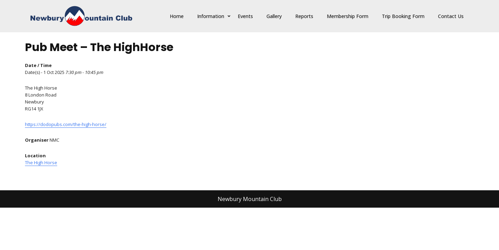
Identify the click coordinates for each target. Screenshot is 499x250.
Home (177, 16)
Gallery (274, 16)
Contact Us (451, 16)
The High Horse (41, 162)
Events (245, 16)
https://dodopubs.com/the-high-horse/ (65, 124)
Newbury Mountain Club (250, 199)
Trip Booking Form (403, 16)
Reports (304, 16)
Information (210, 16)
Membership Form (347, 16)
